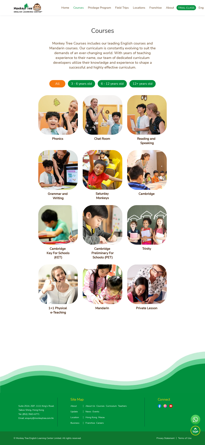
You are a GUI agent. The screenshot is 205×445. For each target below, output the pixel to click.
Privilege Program (99, 8)
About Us (90, 406)
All (57, 84)
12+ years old (142, 84)
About (170, 8)
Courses (78, 8)
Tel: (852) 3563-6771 (28, 414)
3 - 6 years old (81, 84)
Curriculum (111, 406)
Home (65, 8)
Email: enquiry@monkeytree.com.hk (36, 418)
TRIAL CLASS (186, 8)
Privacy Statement (165, 438)
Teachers (122, 406)
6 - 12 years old (112, 84)
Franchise (155, 8)
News (88, 411)
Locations (139, 8)
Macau (101, 417)
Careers (100, 423)
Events (96, 411)
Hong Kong (91, 417)
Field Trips (122, 8)
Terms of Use (184, 438)
